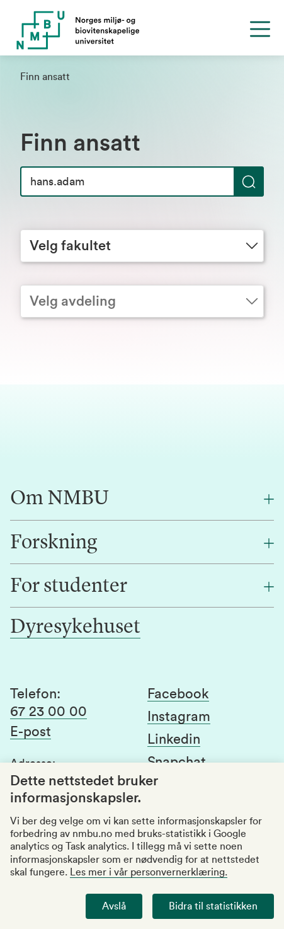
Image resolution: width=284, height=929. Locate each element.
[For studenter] (142, 586)
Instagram (178, 717)
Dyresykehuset (75, 628)
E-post (30, 732)
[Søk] (142, 181)
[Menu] (260, 29)
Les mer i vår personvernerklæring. (148, 872)
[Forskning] (142, 543)
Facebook (178, 694)
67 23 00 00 (48, 711)
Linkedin (173, 739)
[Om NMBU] (142, 499)
